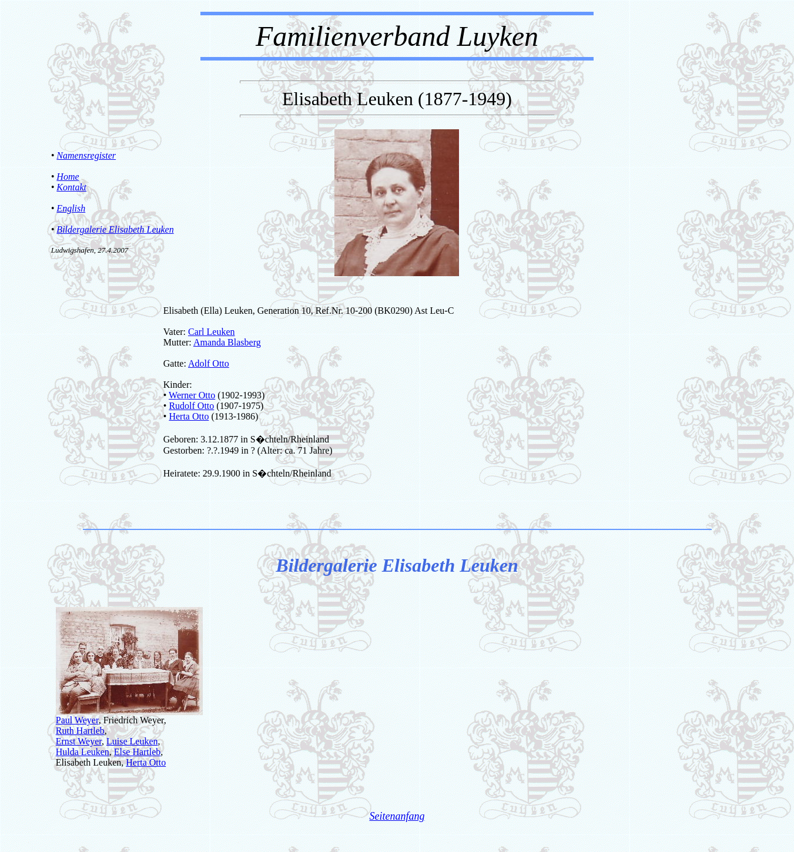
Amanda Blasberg (227, 342)
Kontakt (71, 187)
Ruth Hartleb (80, 731)
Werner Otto (192, 395)
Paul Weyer (77, 720)
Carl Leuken (211, 332)
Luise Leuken (132, 741)
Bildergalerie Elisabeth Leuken (114, 229)
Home (67, 177)
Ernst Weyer (79, 741)
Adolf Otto (208, 363)
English (70, 208)
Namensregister (86, 155)
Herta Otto (189, 416)
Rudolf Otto (191, 406)
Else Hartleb (137, 752)
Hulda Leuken (82, 752)
